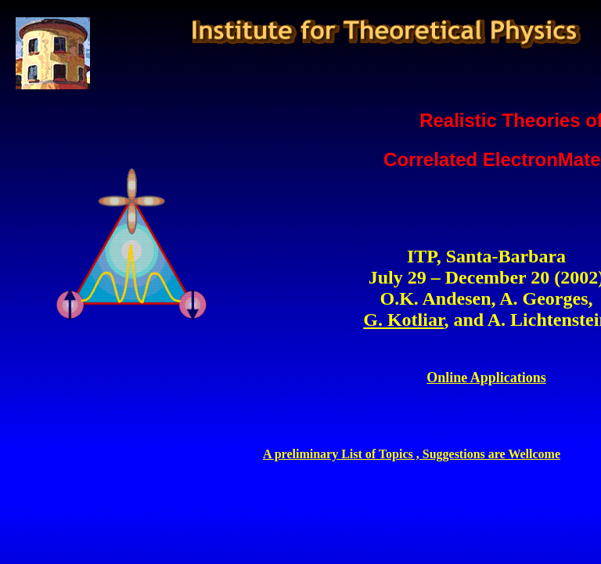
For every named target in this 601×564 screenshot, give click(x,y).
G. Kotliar (403, 319)
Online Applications (486, 377)
